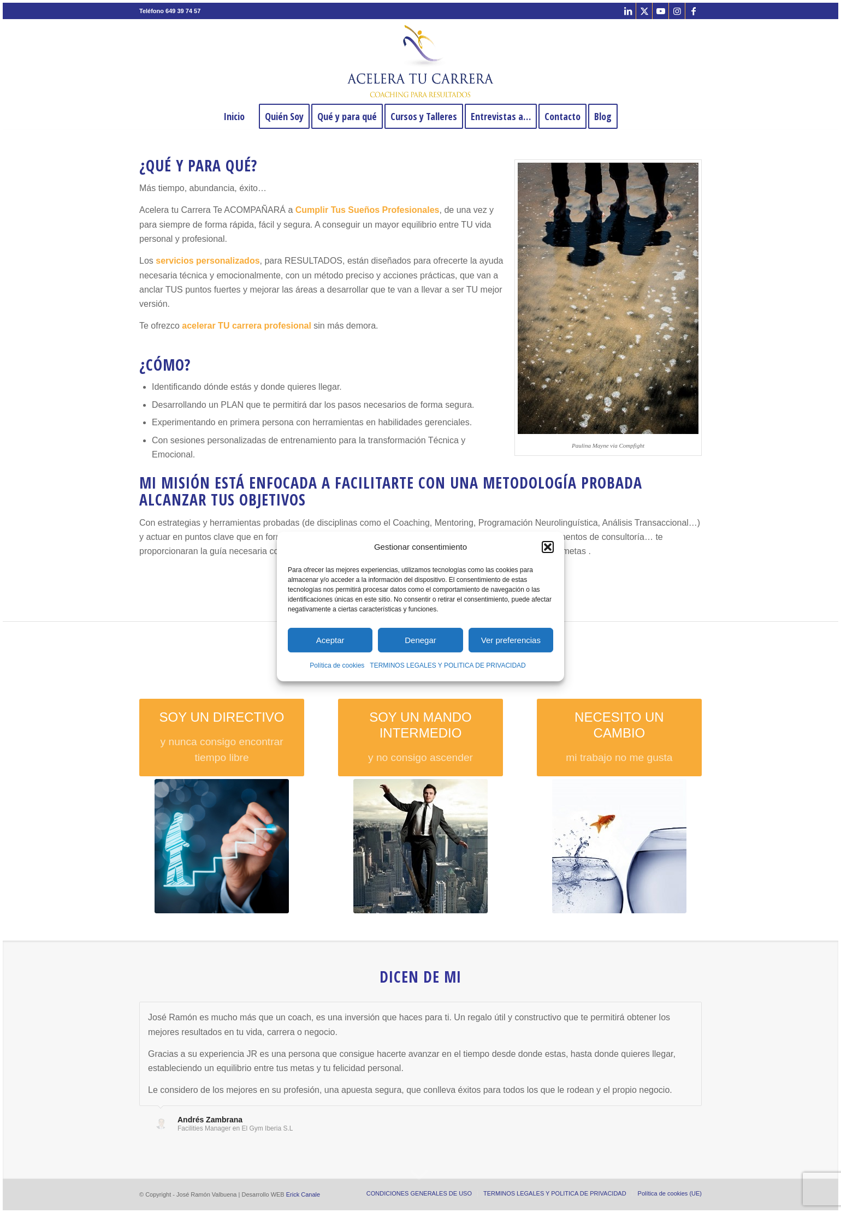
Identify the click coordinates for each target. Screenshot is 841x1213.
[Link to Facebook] (693, 11)
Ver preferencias (511, 640)
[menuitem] (234, 116)
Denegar (420, 640)
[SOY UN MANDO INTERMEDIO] (420, 738)
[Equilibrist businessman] (420, 846)
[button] (547, 547)
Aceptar (330, 640)
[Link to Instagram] (677, 11)
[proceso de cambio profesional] (619, 846)
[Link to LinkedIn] (628, 11)
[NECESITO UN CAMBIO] (619, 738)
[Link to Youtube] (660, 11)
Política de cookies (337, 666)
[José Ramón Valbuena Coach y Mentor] (420, 61)
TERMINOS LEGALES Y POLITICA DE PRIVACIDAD (447, 666)
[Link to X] (644, 11)
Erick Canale (303, 1194)
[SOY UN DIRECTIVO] (221, 738)
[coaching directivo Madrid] (222, 846)
